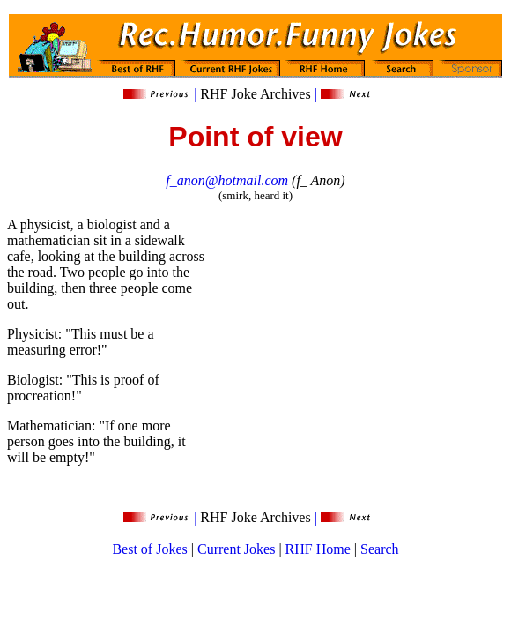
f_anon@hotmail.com (227, 180)
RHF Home (318, 549)
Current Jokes (236, 549)
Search (379, 549)
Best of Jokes (149, 549)
